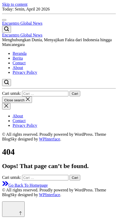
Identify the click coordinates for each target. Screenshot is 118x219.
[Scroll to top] (13, 209)
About (18, 67)
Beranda (19, 53)
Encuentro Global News (22, 23)
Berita (18, 58)
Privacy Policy (25, 72)
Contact (19, 63)
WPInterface (49, 139)
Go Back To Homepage (25, 185)
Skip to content (15, 4)
